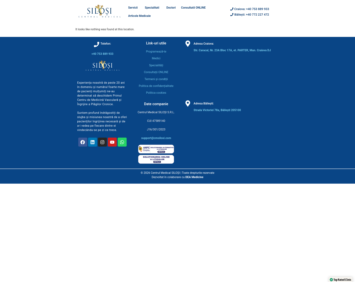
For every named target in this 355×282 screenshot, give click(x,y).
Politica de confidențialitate (156, 86)
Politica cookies (156, 92)
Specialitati (152, 7)
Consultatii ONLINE (193, 7)
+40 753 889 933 (102, 54)
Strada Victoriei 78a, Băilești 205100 (217, 110)
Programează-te (156, 51)
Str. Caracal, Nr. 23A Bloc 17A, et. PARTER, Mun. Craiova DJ (232, 50)
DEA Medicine (194, 177)
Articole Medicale (139, 16)
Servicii (133, 7)
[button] (133, 8)
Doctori (171, 7)
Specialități (156, 65)
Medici (156, 58)
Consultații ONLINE (156, 72)
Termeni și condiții (156, 79)
